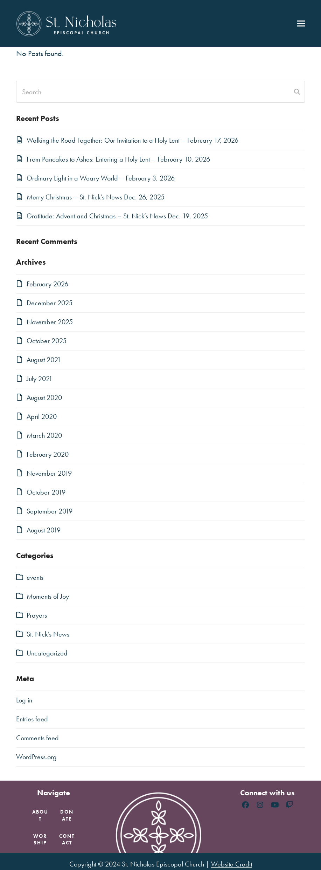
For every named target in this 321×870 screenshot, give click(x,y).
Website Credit (231, 864)
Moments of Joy (48, 596)
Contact (67, 839)
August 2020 (44, 397)
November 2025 (50, 321)
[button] (301, 24)
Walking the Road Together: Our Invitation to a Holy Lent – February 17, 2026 (132, 140)
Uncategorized (47, 653)
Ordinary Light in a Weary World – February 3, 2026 (101, 178)
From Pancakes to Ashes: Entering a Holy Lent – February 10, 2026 (118, 159)
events (35, 577)
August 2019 (44, 530)
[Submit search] (297, 91)
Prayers (37, 615)
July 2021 (40, 378)
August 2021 (44, 359)
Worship (40, 839)
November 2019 (49, 473)
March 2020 (44, 435)
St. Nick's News (48, 634)
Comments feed (37, 737)
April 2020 (42, 416)
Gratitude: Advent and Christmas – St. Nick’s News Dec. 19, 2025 (117, 215)
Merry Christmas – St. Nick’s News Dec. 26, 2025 (96, 197)
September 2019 (49, 511)
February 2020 (48, 454)
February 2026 (47, 283)
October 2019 (46, 492)
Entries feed (32, 718)
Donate (67, 815)
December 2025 (49, 302)
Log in (24, 700)
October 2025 (47, 340)
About (40, 815)
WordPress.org (36, 756)
